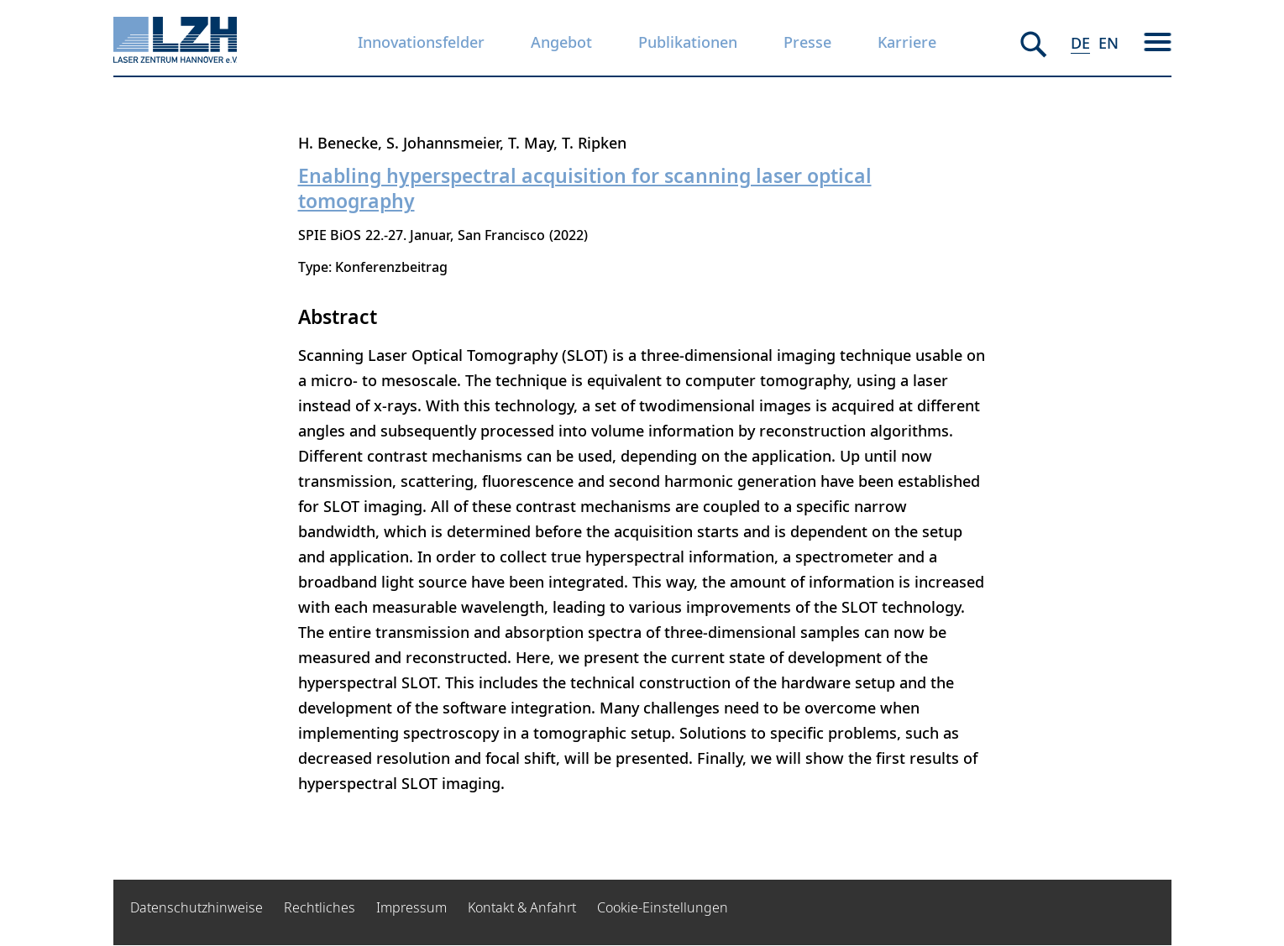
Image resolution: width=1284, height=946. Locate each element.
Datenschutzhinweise (196, 907)
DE (1080, 43)
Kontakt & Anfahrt (522, 907)
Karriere (907, 42)
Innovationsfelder (421, 42)
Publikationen (687, 42)
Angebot (561, 42)
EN (1108, 43)
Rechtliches (319, 907)
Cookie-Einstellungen (662, 907)
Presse (807, 42)
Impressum (411, 907)
